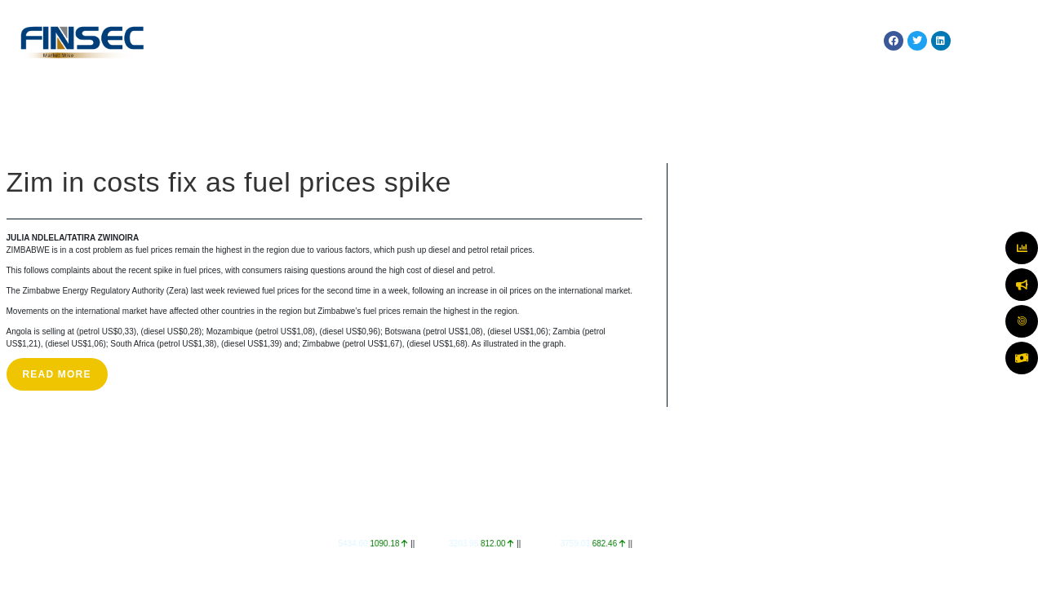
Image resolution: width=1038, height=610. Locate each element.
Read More (57, 374)
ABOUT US (330, 41)
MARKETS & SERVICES (439, 41)
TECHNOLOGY (723, 41)
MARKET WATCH (550, 41)
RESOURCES (814, 41)
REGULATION (639, 41)
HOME (262, 41)
